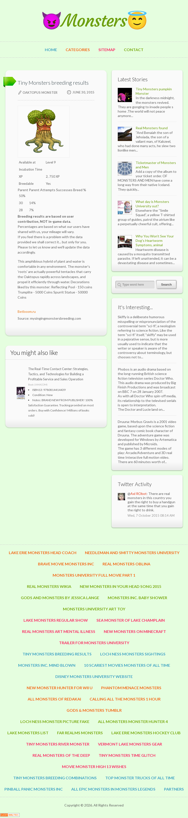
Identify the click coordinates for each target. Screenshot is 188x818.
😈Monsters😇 (94, 20)
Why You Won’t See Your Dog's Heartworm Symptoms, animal (155, 240)
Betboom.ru (27, 311)
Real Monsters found (152, 128)
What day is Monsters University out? (152, 203)
